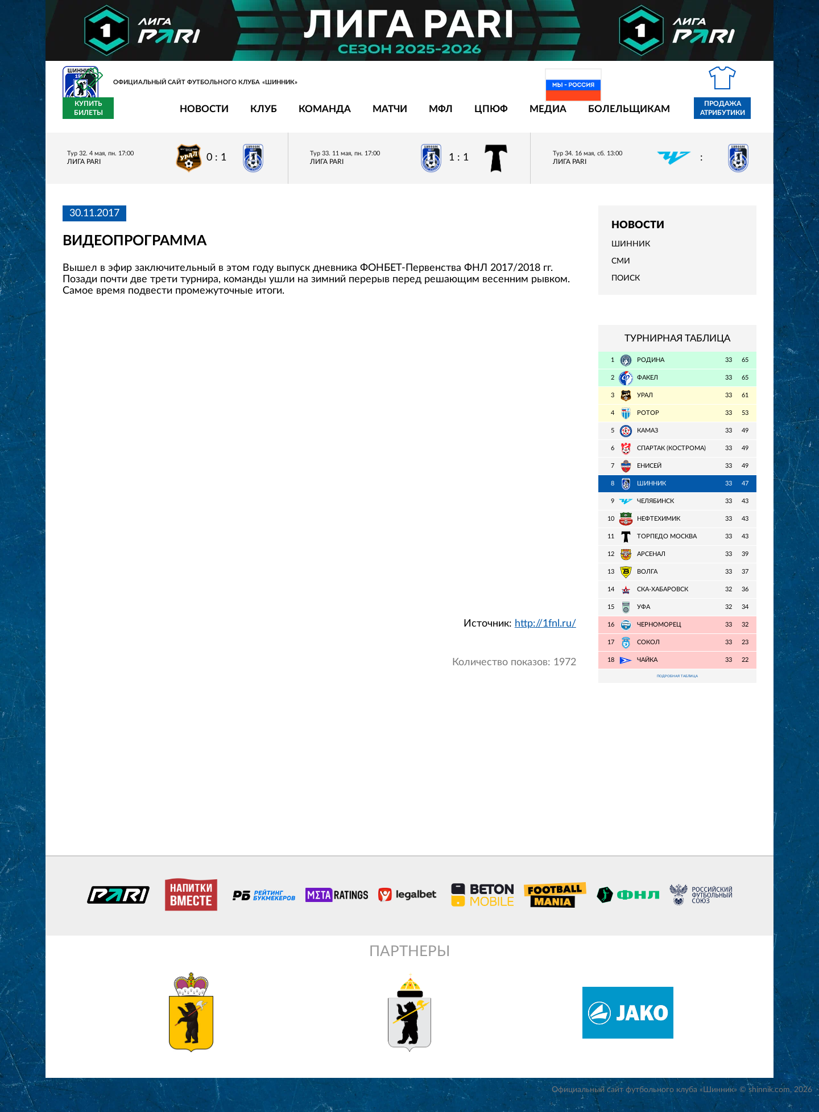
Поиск (625, 285)
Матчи (323, 115)
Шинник (630, 251)
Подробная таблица (677, 684)
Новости (137, 115)
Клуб (197, 115)
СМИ (620, 268)
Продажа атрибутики (656, 115)
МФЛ (374, 115)
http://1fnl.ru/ (545, 630)
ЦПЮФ (424, 115)
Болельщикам (562, 115)
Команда (258, 115)
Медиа (481, 115)
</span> (319, 462)
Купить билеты (731, 115)
